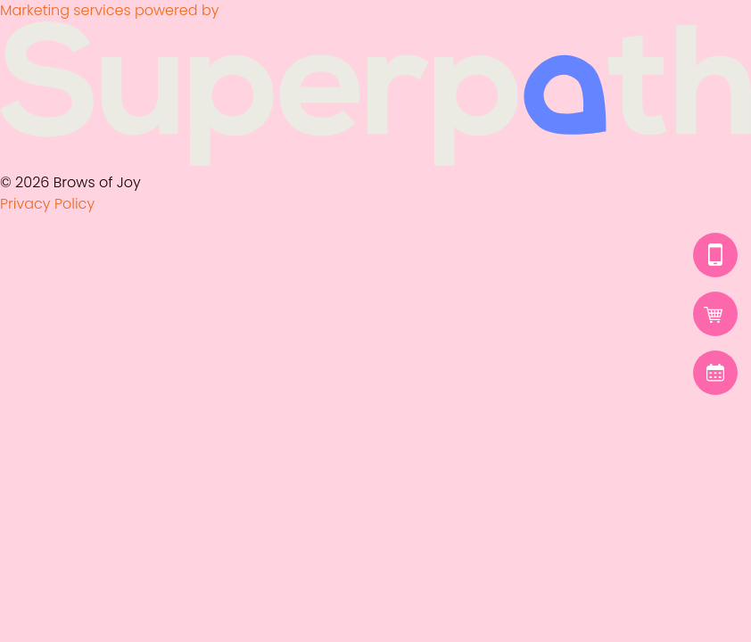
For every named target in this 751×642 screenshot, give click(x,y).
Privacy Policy (47, 203)
